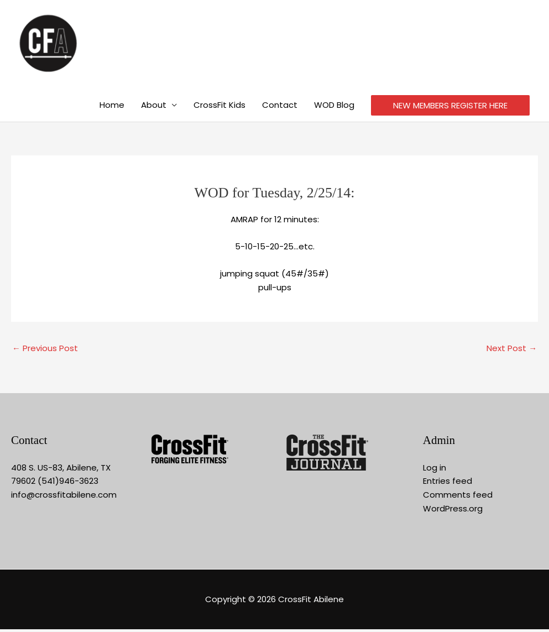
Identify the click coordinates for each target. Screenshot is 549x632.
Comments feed (458, 497)
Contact (279, 107)
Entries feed (447, 483)
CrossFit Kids (219, 107)
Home (112, 107)
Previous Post (45, 351)
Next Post (512, 351)
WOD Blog (334, 107)
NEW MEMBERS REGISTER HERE (450, 108)
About (153, 107)
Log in (434, 470)
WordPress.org (453, 511)
